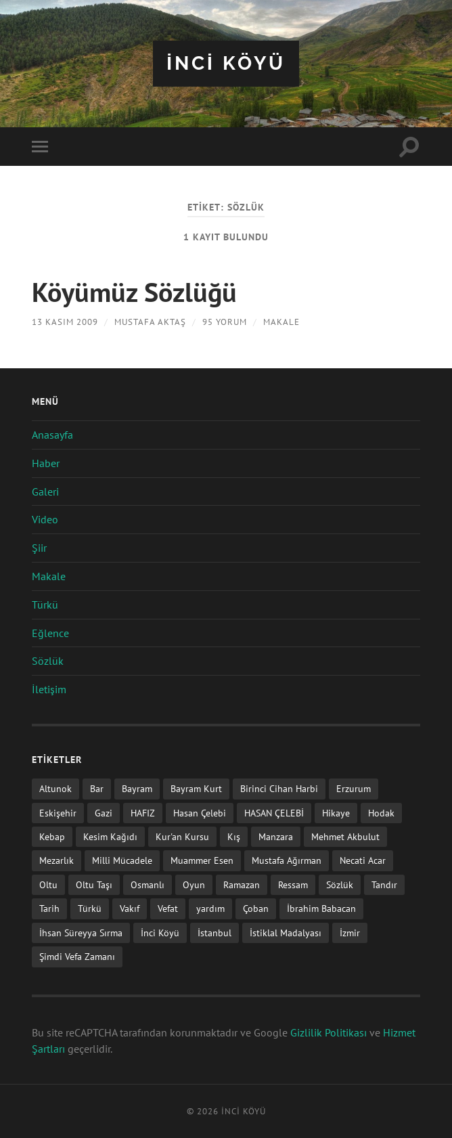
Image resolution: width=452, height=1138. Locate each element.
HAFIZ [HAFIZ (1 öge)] (143, 812)
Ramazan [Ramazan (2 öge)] (241, 884)
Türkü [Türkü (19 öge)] (89, 908)
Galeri (45, 491)
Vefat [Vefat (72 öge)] (168, 908)
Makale (281, 322)
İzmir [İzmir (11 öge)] (350, 932)
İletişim (49, 689)
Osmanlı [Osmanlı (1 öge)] (147, 884)
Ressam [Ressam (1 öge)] (293, 884)
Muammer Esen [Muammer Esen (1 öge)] (202, 860)
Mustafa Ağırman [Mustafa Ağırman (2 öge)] (286, 860)
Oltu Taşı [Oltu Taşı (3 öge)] (94, 884)
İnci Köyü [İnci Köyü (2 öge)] (160, 932)
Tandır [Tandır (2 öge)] (384, 884)
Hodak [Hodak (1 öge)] (381, 812)
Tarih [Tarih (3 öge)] (49, 908)
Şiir (39, 547)
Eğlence (50, 633)
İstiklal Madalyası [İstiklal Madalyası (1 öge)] (285, 932)
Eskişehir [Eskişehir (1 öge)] (57, 812)
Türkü (45, 604)
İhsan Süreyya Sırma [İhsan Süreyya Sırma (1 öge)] (80, 932)
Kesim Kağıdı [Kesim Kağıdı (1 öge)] (110, 836)
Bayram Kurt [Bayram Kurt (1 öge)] (196, 788)
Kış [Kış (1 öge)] (233, 836)
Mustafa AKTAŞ (150, 322)
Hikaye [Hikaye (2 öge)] (336, 812)
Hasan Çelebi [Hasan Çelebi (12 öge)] (199, 812)
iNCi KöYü (226, 63)
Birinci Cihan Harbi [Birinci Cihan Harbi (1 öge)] (279, 788)
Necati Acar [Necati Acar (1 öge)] (363, 860)
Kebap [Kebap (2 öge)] (52, 836)
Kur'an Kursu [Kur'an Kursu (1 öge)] (182, 836)
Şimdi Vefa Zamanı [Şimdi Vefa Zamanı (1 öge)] (77, 956)
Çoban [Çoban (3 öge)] (256, 908)
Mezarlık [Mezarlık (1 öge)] (56, 860)
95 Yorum (224, 322)
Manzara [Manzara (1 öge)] (275, 836)
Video (45, 519)
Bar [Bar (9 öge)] (97, 788)
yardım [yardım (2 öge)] (210, 908)
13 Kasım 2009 (65, 322)
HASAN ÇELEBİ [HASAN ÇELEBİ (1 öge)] (274, 812)
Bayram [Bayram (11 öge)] (137, 788)
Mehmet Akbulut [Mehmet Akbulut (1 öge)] (345, 836)
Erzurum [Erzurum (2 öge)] (353, 788)
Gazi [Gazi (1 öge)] (103, 812)
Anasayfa (52, 434)
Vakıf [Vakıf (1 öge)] (129, 908)
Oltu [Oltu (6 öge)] (48, 884)
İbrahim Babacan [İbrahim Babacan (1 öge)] (321, 908)
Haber (46, 463)
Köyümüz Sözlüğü (134, 291)
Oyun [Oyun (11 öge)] (194, 884)
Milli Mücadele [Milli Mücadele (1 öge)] (122, 860)
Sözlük (48, 661)
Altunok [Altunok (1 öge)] (55, 788)
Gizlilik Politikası (328, 1032)
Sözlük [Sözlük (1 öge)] (339, 884)
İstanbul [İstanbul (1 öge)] (214, 932)
